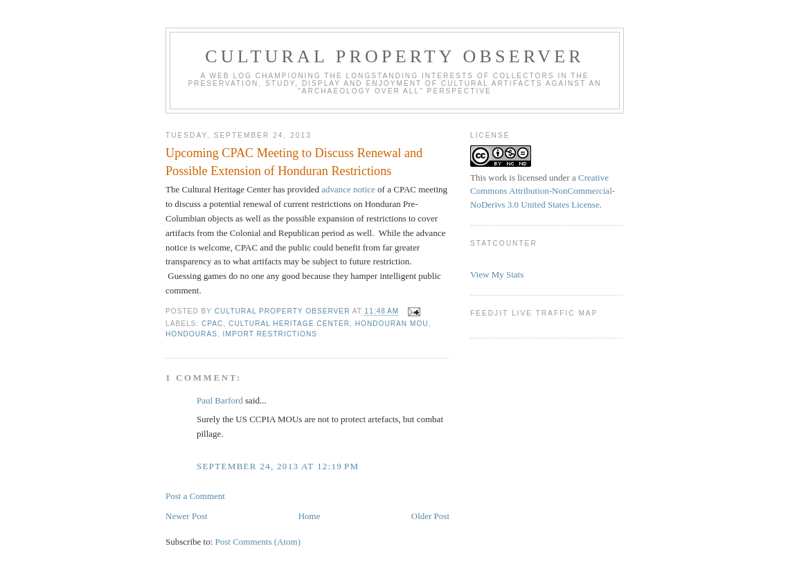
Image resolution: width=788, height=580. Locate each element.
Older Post (430, 516)
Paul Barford (220, 400)
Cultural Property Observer (394, 56)
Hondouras (191, 334)
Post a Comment (195, 496)
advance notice (348, 189)
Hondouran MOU (392, 323)
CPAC (212, 323)
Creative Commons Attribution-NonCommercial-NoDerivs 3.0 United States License (542, 191)
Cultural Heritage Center (289, 323)
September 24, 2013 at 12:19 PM (278, 466)
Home (309, 516)
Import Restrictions (270, 334)
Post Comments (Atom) (258, 541)
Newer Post (186, 516)
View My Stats (496, 274)
